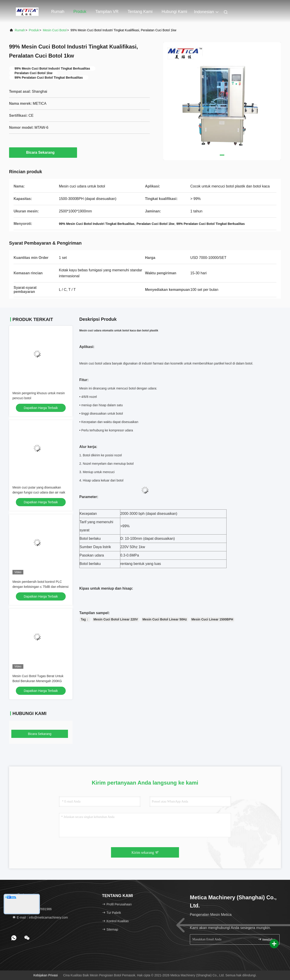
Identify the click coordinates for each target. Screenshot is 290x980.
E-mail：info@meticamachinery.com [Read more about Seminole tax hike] (40, 917)
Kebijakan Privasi (45, 975)
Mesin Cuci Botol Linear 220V (116, 619)
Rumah (57, 11)
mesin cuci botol (55, 30)
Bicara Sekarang (43, 152)
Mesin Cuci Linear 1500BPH (212, 619)
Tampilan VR (106, 11)
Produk (79, 11)
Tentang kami (140, 11)
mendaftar (266, 939)
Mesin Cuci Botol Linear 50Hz (165, 619)
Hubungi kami (174, 11)
